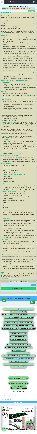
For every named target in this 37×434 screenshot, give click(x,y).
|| (18, 288)
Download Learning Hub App (30, 423)
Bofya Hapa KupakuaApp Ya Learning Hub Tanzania (18, 387)
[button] (2, 419)
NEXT (34, 285)
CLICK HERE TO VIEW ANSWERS (18, 281)
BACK (3, 285)
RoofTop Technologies (25, 432)
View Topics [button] (31, 11)
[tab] (3, 395)
